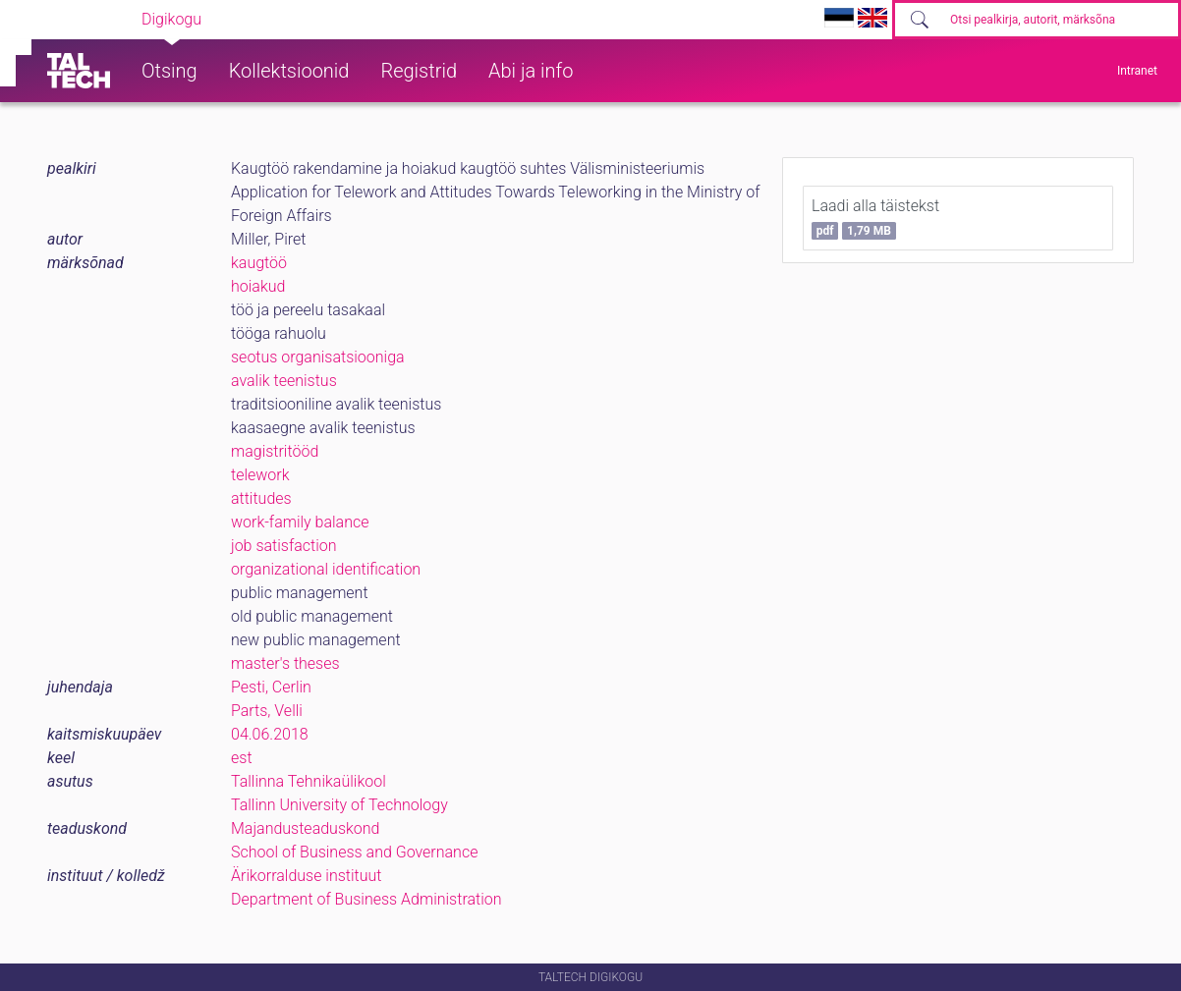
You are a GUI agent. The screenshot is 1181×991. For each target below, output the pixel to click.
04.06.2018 (270, 734)
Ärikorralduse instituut (306, 875)
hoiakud (258, 286)
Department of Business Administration (366, 899)
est (242, 757)
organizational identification (326, 569)
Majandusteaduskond (305, 828)
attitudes (261, 498)
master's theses (285, 663)
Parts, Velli (267, 710)
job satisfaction (284, 545)
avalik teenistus (284, 380)
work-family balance (300, 522)
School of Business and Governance (354, 852)
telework (260, 475)
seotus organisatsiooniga (318, 357)
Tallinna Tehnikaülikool (308, 781)
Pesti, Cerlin (271, 687)
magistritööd (274, 451)
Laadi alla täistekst (875, 218)
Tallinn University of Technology (339, 805)
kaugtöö (259, 262)
